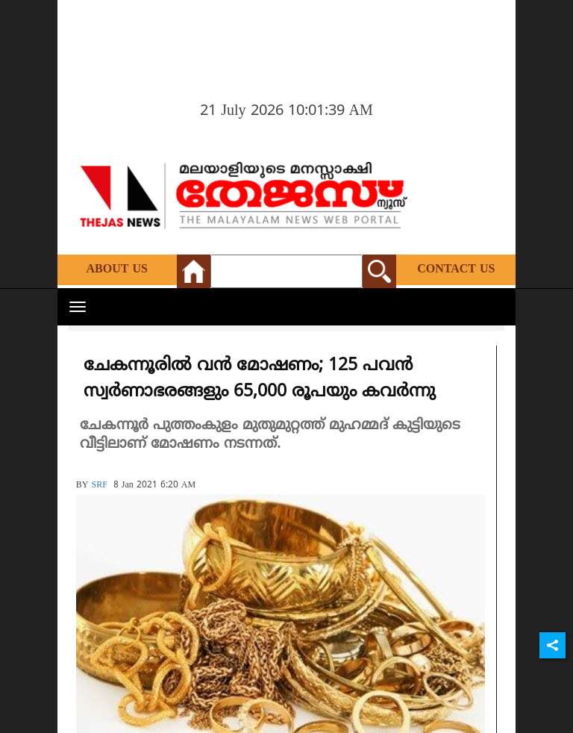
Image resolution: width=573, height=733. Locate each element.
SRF (99, 485)
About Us (117, 269)
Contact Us (456, 269)
